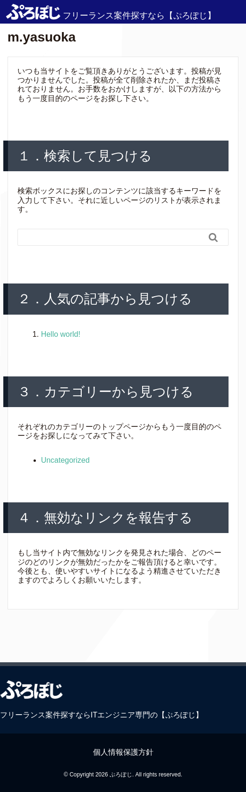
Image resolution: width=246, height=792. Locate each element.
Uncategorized (65, 460)
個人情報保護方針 (123, 752)
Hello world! (61, 334)
